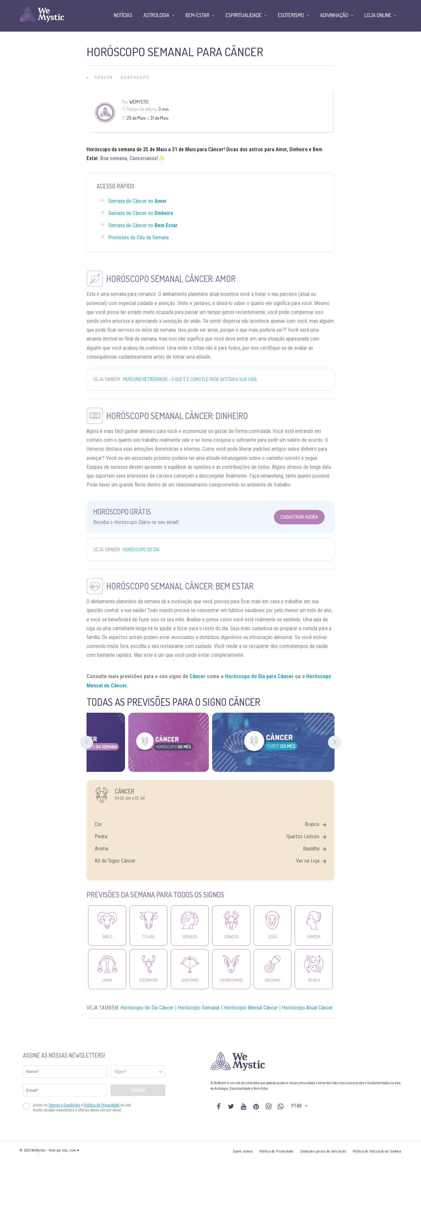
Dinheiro (298, 149)
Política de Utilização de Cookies (377, 1151)
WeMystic (139, 102)
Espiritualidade (244, 15)
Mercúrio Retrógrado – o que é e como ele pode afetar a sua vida (190, 379)
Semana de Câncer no (137, 201)
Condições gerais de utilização (323, 1151)
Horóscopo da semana (111, 149)
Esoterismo (291, 15)
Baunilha (314, 849)
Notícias (123, 15)
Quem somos (243, 1151)
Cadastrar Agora (299, 517)
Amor (281, 149)
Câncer (103, 77)
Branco (315, 824)
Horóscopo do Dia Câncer (147, 1008)
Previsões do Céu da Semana (138, 237)
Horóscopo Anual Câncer (307, 1008)
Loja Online (377, 15)
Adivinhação (334, 15)
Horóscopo (135, 77)
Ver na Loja (311, 861)
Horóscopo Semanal (198, 1008)
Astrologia (156, 15)
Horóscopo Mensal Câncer (250, 1008)
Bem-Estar (198, 15)
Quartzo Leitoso (306, 836)
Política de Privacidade (276, 1151)
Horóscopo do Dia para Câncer (259, 676)
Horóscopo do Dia (141, 549)
